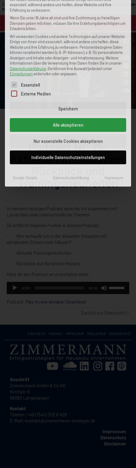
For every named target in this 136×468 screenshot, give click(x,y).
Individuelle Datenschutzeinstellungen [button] (68, 85)
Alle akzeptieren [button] (68, 53)
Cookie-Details (25, 106)
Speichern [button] (68, 36)
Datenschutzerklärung (71, 106)
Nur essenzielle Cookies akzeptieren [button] (68, 69)
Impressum (114, 106)
